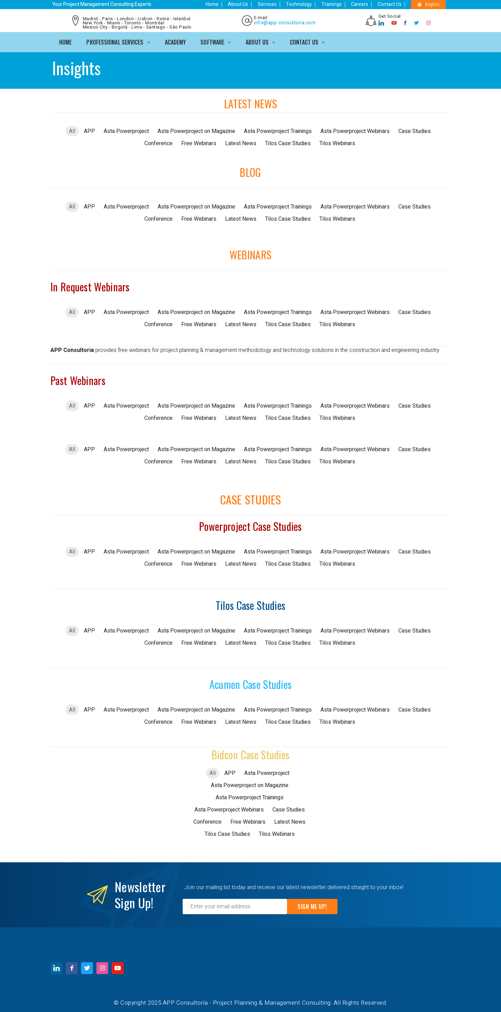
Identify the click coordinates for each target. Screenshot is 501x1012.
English (429, 4)
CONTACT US (304, 39)
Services (282, 4)
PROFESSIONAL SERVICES (114, 39)
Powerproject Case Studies (250, 524)
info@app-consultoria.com (284, 21)
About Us (256, 4)
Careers (365, 4)
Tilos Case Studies (250, 603)
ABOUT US (257, 39)
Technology (311, 4)
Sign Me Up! (312, 904)
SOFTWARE (212, 39)
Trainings (341, 4)
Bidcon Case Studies (251, 752)
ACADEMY (175, 39)
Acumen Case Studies (250, 682)
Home (232, 4)
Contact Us (393, 4)
